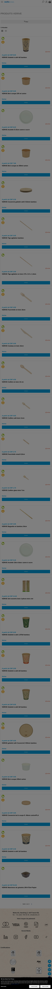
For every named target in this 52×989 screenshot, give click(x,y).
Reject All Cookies (45, 986)
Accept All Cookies (34, 986)
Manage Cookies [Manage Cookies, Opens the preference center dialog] (3, 986)
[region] (26, 983)
